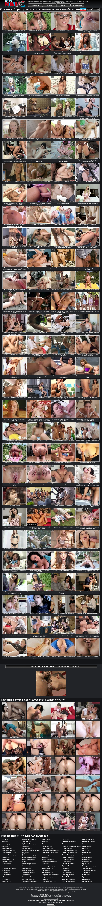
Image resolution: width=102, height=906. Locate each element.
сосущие (85, 853)
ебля (23, 861)
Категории (35, 5)
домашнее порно (28, 857)
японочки (85, 881)
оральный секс (47, 881)
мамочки (45, 855)
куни (43, 842)
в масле (4, 866)
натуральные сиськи (49, 875)
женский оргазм (27, 864)
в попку (4, 872)
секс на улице (67, 879)
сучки (84, 864)
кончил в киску (27, 879)
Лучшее (49, 5)
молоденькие (46, 868)
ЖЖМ (3, 842)
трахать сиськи (87, 870)
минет (44, 864)
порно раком (66, 857)
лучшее (83, 9)
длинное (96, 9)
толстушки (86, 868)
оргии (64, 839)
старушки (85, 857)
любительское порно (49, 850)
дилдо (24, 853)
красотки (45, 839)
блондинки (5, 848)
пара (63, 844)
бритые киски (6, 859)
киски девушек (27, 872)
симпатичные (87, 842)
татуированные (87, 866)
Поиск (63, 5)
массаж (44, 857)
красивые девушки (28, 881)
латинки (45, 844)
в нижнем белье (7, 868)
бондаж (4, 857)
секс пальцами (67, 881)
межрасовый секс (48, 861)
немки (44, 879)
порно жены (66, 855)
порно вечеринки (68, 850)
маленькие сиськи (48, 853)
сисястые (85, 846)
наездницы (46, 872)
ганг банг (25, 842)
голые (24, 846)
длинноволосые (27, 855)
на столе (45, 870)
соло (84, 848)
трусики (85, 872)
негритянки (46, 877)
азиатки (4, 844)
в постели (5, 875)
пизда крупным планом (70, 846)
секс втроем (66, 872)
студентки (85, 861)
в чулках (4, 879)
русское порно (67, 866)
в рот (3, 877)
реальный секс (67, 864)
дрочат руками (27, 859)
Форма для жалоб (51, 899)
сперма (85, 855)
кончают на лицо (28, 877)
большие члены (7, 855)
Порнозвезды (77, 5)
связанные (66, 870)
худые (84, 877)
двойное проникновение (30, 850)
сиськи (84, 844)
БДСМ (3, 839)
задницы (25, 868)
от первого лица (68, 842)
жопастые (25, 866)
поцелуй (65, 861)
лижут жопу (46, 848)
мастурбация (46, 859)
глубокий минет (27, 844)
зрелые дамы (26, 870)
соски (84, 850)
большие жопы (6, 850)
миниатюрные (47, 866)
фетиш (84, 875)
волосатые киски (28, 839)
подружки (65, 848)
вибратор (4, 881)
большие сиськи (7, 853)
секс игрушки (67, 875)
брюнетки (4, 861)
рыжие (64, 868)
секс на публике (68, 877)
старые (85, 859)
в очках (4, 870)
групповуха (26, 848)
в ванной (4, 864)
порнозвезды (67, 859)
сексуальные (87, 839)
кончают (25, 875)
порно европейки (68, 853)
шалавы (85, 879)
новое (89, 9)
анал (3, 846)
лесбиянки (45, 846)
